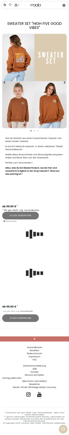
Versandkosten (31, 210)
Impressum (34, 356)
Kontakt (35, 371)
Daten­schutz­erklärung (34, 365)
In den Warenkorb (20, 215)
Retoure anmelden (34, 375)
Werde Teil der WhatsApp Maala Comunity (34, 387)
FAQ (35, 359)
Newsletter (34, 384)
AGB (35, 368)
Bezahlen (34, 350)
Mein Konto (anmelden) (34, 381)
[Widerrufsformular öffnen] (11, 378)
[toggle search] (5, 5)
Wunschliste (10, 221)
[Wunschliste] (10, 5)
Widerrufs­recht (34, 353)
